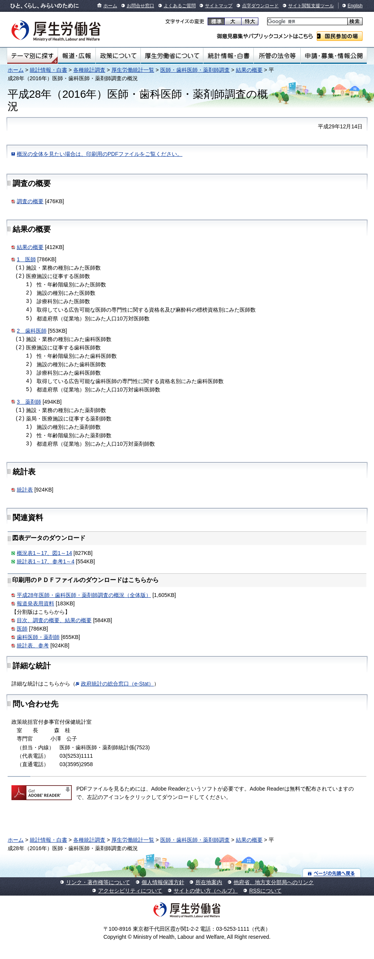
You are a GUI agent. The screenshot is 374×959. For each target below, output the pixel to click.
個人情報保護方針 (163, 882)
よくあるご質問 (180, 5)
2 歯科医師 (32, 331)
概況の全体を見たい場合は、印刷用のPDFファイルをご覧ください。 (99, 154)
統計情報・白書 (228, 56)
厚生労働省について (172, 56)
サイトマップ (218, 5)
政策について (118, 56)
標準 (216, 21)
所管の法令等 (277, 56)
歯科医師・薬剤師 (38, 637)
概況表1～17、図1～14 (44, 553)
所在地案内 (208, 882)
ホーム (110, 5)
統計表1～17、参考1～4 (45, 561)
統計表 (25, 490)
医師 (22, 629)
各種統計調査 (89, 70)
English (355, 5)
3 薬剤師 (29, 402)
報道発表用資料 (35, 603)
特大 (250, 21)
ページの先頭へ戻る (332, 873)
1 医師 (26, 259)
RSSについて (265, 891)
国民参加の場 (340, 36)
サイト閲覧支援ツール (311, 5)
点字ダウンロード (260, 5)
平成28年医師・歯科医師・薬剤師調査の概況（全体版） (84, 595)
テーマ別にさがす (32, 55)
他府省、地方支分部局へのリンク (274, 882)
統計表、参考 (33, 645)
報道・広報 (76, 56)
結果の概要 (249, 70)
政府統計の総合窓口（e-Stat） (117, 684)
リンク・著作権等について (98, 882)
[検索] (307, 21)
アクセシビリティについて (130, 891)
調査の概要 (30, 201)
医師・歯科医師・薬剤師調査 (195, 70)
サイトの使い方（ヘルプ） (206, 891)
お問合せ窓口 (140, 5)
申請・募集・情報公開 (334, 56)
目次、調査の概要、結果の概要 (54, 620)
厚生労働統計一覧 (132, 70)
